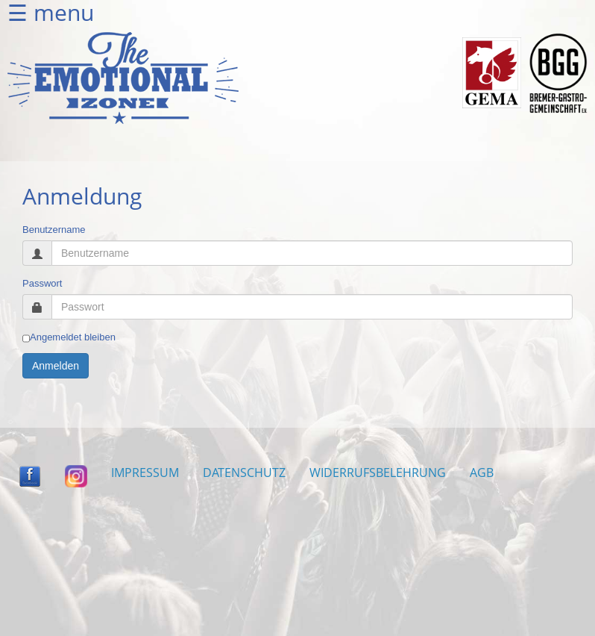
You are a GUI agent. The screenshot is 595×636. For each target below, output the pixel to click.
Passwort (42, 283)
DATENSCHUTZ (244, 472)
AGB (482, 472)
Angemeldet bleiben (69, 337)
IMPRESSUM (145, 472)
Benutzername (54, 229)
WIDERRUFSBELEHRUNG (377, 472)
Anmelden (55, 366)
